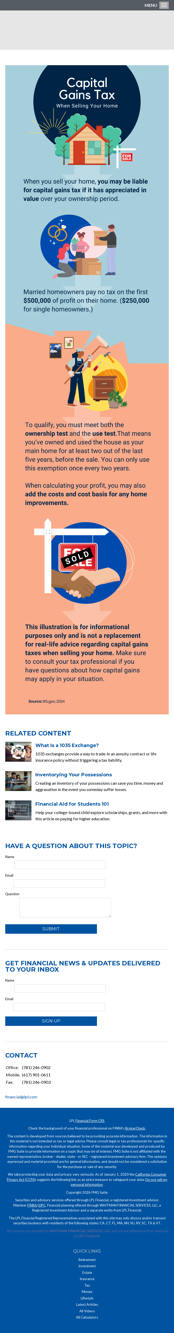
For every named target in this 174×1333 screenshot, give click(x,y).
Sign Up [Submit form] (51, 1021)
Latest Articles (87, 1304)
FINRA (32, 1205)
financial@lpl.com (21, 1096)
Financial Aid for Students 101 (72, 804)
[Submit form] (51, 929)
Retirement (87, 1260)
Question (12, 894)
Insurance (87, 1279)
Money (87, 1292)
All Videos (87, 1311)
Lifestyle (87, 1298)
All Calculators (87, 1317)
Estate (87, 1272)
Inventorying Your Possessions (73, 775)
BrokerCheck (135, 1128)
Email (9, 875)
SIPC (42, 1205)
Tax (87, 1285)
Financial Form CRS (90, 1121)
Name (9, 857)
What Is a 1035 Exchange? (67, 745)
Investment (87, 1266)
